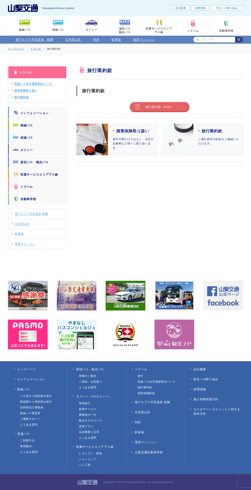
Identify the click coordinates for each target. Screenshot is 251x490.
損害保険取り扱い (26, 90)
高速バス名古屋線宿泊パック (33, 83)
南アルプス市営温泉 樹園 (34, 39)
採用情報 (200, 8)
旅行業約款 (21, 97)
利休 (96, 39)
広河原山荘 (73, 39)
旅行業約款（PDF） (160, 107)
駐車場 (116, 39)
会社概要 (180, 8)
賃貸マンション (144, 39)
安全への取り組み (227, 8)
